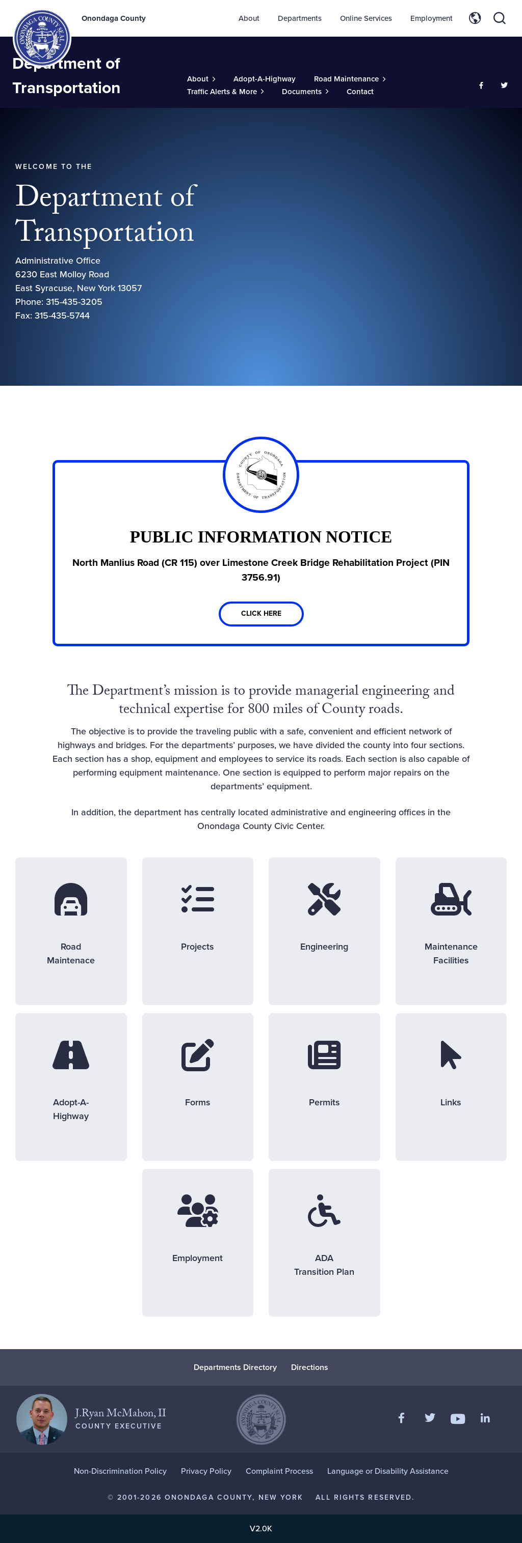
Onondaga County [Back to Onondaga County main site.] (114, 18)
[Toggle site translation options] (475, 18)
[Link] (261, 553)
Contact (360, 91)
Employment (431, 18)
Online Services (366, 18)
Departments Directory (235, 1367)
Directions (309, 1367)
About (249, 18)
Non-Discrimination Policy (120, 1471)
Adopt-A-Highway (264, 78)
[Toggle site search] (499, 18)
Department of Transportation (66, 75)
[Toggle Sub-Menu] (201, 79)
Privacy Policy (206, 1471)
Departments (300, 18)
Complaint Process (279, 1471)
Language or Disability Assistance (388, 1471)
